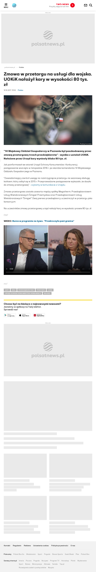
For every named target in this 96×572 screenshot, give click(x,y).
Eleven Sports (57, 554)
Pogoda (47, 554)
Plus (77, 554)
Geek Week (69, 554)
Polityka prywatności (59, 546)
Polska (21, 67)
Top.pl (62, 564)
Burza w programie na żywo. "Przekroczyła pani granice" (43, 221)
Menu (6, 7)
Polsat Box (85, 554)
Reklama (27, 546)
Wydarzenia (82, 561)
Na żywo (45, 561)
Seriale (55, 564)
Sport (40, 554)
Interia (21, 561)
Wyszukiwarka (91, 5)
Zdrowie (47, 564)
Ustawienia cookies (41, 546)
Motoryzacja (37, 564)
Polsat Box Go (18, 554)
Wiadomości (31, 554)
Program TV (54, 561)
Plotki (73, 561)
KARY (7, 290)
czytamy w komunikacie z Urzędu (48, 184)
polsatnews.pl (9, 67)
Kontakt (7, 546)
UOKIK (50, 290)
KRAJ (13, 290)
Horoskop (65, 561)
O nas (73, 546)
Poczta (29, 561)
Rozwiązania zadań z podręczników (32, 568)
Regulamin (17, 546)
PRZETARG (41, 290)
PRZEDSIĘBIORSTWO (26, 290)
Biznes (27, 564)
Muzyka (51, 568)
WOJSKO (47, 293)
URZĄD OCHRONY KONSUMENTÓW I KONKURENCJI (23, 293)
